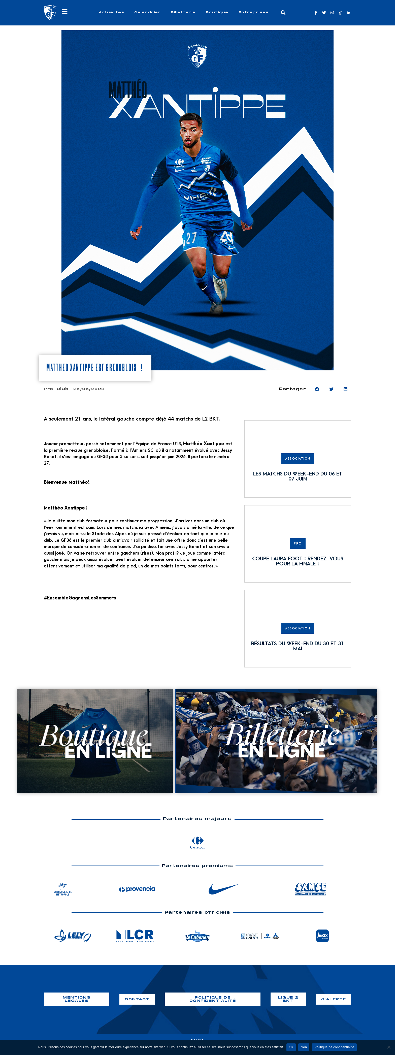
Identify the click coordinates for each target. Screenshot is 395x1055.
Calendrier (147, 12)
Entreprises (254, 12)
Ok (291, 1047)
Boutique (217, 12)
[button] (283, 13)
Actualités (111, 12)
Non (304, 1047)
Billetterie (183, 12)
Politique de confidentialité (334, 1047)
